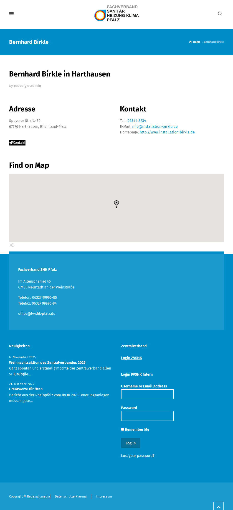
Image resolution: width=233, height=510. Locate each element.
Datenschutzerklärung (70, 496)
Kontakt (17, 142)
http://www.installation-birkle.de (167, 132)
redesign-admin (27, 86)
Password (147, 413)
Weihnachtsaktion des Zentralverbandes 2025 (47, 362)
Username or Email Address (147, 391)
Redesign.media (38, 496)
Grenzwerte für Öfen (26, 389)
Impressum (104, 496)
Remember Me (135, 429)
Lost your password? (137, 455)
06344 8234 (136, 120)
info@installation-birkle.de (155, 126)
